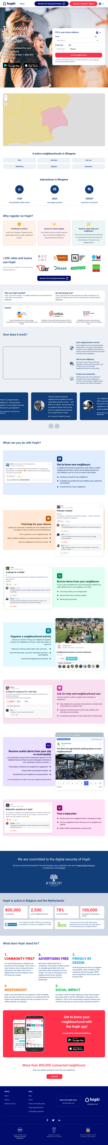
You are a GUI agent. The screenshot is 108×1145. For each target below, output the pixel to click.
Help (30, 1096)
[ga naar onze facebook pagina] (47, 1120)
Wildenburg (19, 166)
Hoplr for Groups (9, 1103)
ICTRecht (61, 868)
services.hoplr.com (9, 269)
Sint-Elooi (54, 160)
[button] (5, 96)
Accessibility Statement (36, 1111)
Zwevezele (88, 166)
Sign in (83, 4)
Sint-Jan (88, 160)
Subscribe (54, 1076)
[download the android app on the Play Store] (12, 65)
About (22, 4)
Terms (31, 1100)
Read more (8, 299)
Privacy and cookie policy (37, 1103)
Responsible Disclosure (86, 866)
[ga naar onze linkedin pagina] (59, 1120)
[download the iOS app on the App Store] (32, 65)
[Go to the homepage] (9, 4)
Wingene (54, 166)
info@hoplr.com (92, 1104)
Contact (7, 1100)
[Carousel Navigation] (54, 426)
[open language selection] (101, 3)
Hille (19, 160)
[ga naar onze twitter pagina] (53, 1120)
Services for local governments (51, 3)
